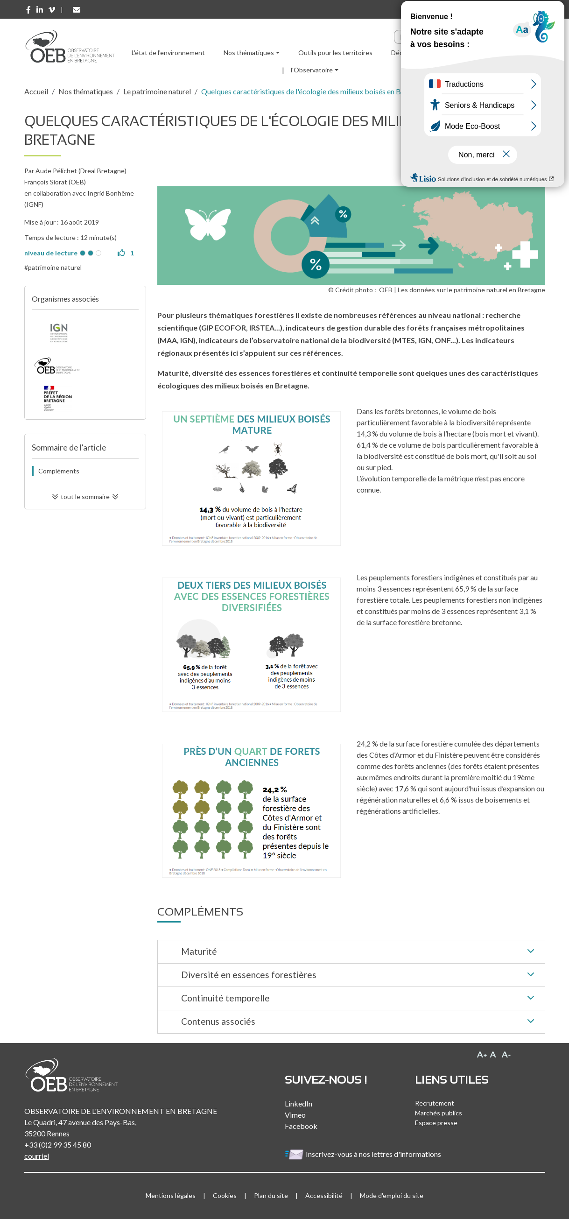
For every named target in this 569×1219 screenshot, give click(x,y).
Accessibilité (324, 1195)
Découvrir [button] (405, 52)
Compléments (58, 471)
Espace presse (436, 1123)
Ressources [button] (461, 52)
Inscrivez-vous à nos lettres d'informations (364, 1153)
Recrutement (434, 1103)
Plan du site (271, 1195)
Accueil (36, 91)
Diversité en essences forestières (359, 975)
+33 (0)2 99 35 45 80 (57, 1144)
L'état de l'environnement (168, 52)
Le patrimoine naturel (157, 91)
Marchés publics (438, 1113)
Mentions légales (171, 1195)
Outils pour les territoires (335, 52)
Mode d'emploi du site (391, 1195)
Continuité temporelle (359, 999)
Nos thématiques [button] (249, 52)
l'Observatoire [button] (312, 70)
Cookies (225, 1195)
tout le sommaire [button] (85, 496)
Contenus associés (359, 1022)
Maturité (359, 952)
